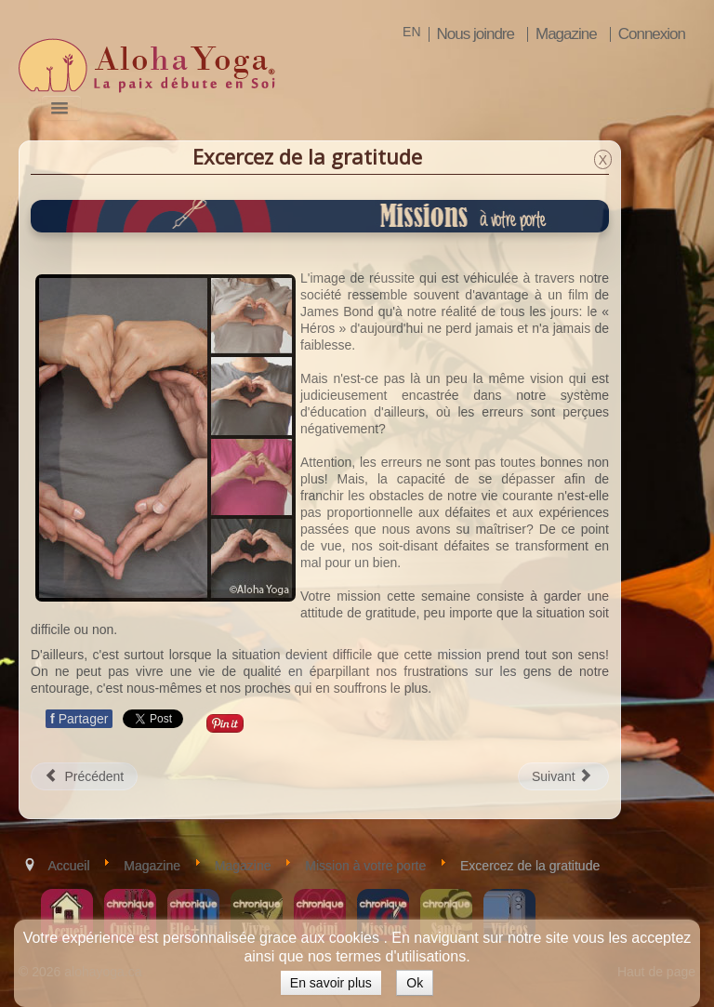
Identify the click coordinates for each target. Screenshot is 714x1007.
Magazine (566, 34)
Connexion (651, 34)
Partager (79, 718)
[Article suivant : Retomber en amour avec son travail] (563, 776)
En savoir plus (331, 982)
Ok (414, 982)
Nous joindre (475, 34)
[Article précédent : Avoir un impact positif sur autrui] (84, 776)
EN (411, 31)
